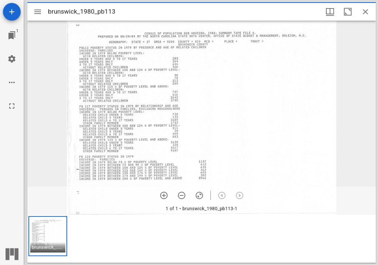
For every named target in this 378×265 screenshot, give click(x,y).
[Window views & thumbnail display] (330, 12)
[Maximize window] (348, 12)
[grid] (201, 239)
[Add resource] (12, 12)
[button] (47, 236)
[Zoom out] (181, 195)
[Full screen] (12, 106)
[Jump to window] (12, 35)
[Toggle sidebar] (38, 12)
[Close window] (365, 12)
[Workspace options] (12, 82)
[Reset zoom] (199, 195)
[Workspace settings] (12, 59)
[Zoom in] (164, 195)
